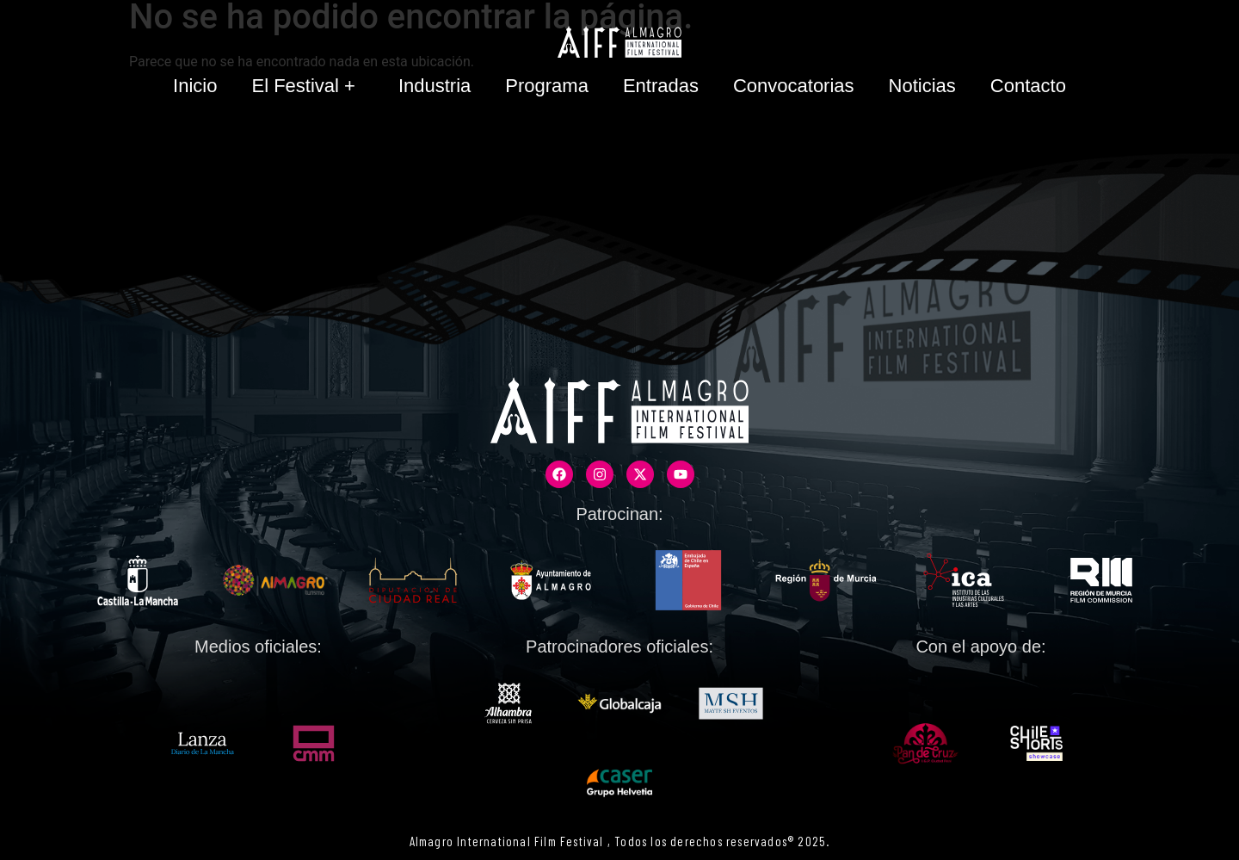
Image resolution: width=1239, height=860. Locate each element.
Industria (434, 85)
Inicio (195, 85)
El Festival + (307, 85)
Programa (547, 85)
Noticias (922, 85)
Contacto (1028, 85)
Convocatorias (793, 85)
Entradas (661, 85)
